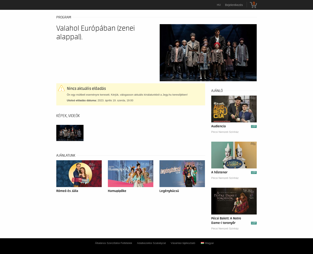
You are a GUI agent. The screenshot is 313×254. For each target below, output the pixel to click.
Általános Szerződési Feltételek (113, 243)
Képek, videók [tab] (68, 116)
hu (219, 4)
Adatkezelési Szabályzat (151, 243)
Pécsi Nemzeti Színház (225, 131)
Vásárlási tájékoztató (183, 243)
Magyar (207, 243)
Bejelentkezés (234, 5)
